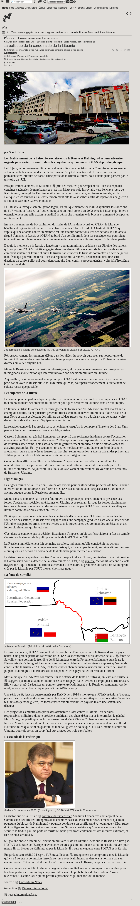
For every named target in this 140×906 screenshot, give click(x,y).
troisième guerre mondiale (36, 56)
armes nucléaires (36, 50)
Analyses (19, 8)
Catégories (52, 8)
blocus (67, 50)
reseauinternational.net (30, 38)
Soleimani (11, 62)
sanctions (59, 50)
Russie (10, 59)
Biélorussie (45, 59)
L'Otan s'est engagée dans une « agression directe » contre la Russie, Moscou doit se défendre (60, 32)
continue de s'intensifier (56, 816)
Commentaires (101, 8)
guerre (80, 50)
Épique (42, 8)
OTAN (9, 65)
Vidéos (89, 8)
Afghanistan (56, 59)
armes (73, 50)
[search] (21, 1)
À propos (113, 8)
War (4, 27)
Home (5, 8)
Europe (20, 56)
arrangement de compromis (91, 854)
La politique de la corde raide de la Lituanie (39, 45)
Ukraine (16, 59)
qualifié (90, 561)
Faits (11, 8)
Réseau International (35, 888)
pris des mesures (66, 185)
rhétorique (11, 50)
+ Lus (71, 8)
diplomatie (49, 50)
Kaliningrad (12, 56)
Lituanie (24, 59)
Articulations (31, 8)
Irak (64, 59)
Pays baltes (34, 59)
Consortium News (30, 882)
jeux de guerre (34, 694)
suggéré (13, 680)
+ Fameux (80, 8)
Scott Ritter (11, 53)
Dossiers (62, 8)
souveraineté (22, 50)
